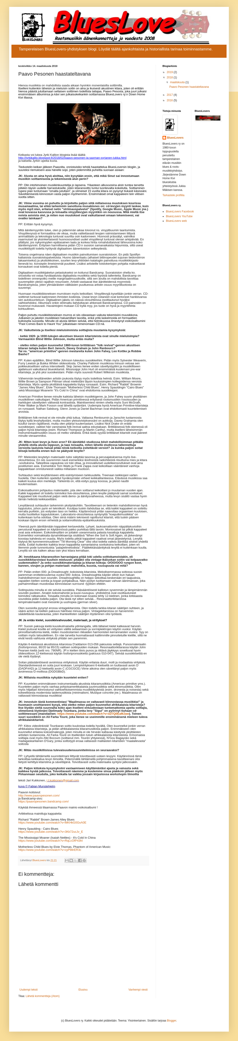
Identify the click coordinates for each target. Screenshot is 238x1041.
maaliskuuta (177, 82)
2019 (170, 72)
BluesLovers (175, 137)
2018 (170, 77)
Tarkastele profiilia (173, 195)
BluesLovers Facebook (180, 211)
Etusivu (82, 989)
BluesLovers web (176, 220)
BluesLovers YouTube (179, 216)
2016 (170, 100)
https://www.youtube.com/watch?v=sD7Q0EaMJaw (93, 713)
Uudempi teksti (28, 989)
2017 (170, 94)
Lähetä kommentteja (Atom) (43, 996)
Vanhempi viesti (138, 989)
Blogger (171, 1020)
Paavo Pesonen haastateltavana (189, 86)
